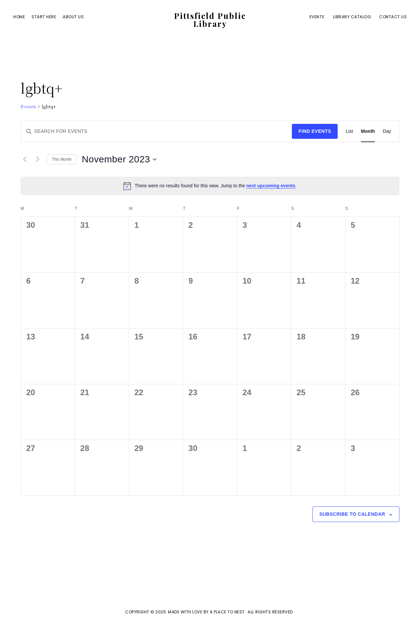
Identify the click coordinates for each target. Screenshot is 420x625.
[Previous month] (25, 159)
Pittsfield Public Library (210, 19)
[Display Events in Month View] (368, 131)
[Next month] (38, 159)
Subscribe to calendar (352, 514)
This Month (61, 159)
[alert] (210, 186)
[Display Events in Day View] (387, 131)
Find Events (314, 131)
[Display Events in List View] (349, 131)
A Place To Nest (227, 612)
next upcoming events (270, 185)
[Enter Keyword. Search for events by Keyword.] (156, 131)
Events (28, 106)
